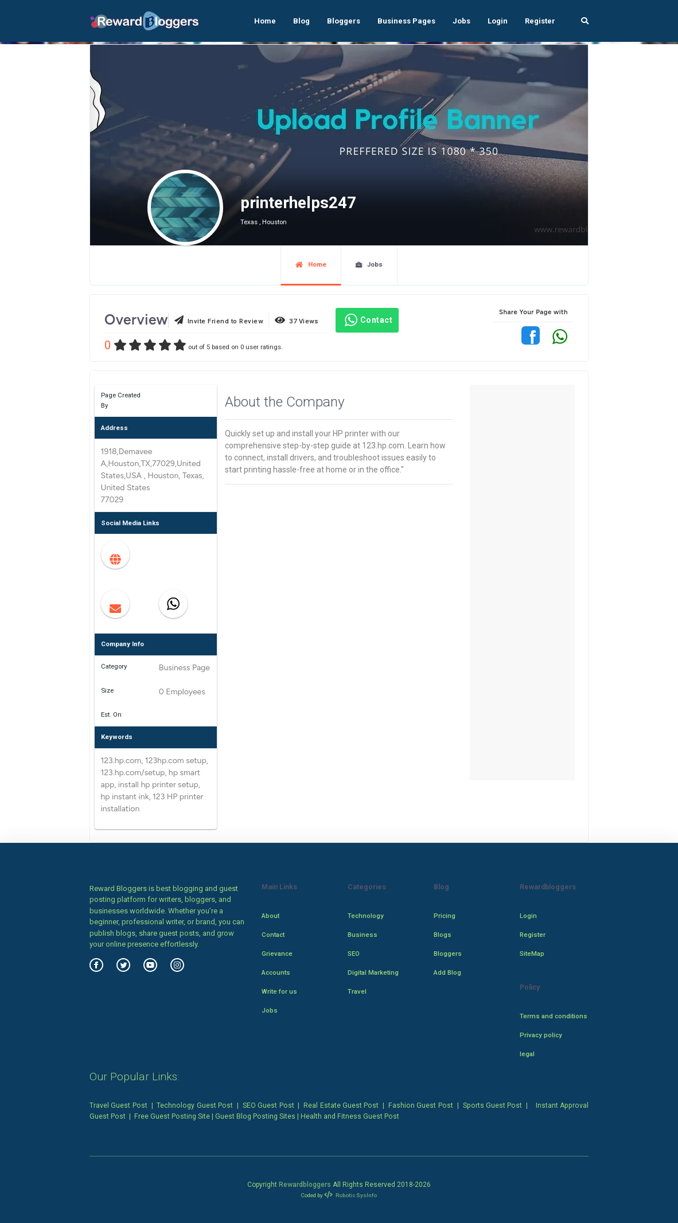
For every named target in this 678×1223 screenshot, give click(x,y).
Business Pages (406, 21)
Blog (301, 21)
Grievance (277, 954)
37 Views (296, 320)
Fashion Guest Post (420, 1105)
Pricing (444, 916)
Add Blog (447, 972)
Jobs (461, 21)
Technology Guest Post (195, 1105)
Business (362, 935)
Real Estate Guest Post (341, 1105)
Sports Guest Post (493, 1105)
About (270, 916)
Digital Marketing (373, 972)
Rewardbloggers (305, 1185)
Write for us (279, 991)
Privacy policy (541, 1035)
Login (498, 21)
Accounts (276, 972)
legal (527, 1054)
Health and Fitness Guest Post (350, 1116)
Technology (366, 916)
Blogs (442, 935)
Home (265, 21)
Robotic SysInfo (350, 1195)
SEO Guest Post (268, 1105)
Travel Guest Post (118, 1105)
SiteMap (532, 954)
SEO (354, 954)
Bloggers (343, 21)
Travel (357, 991)
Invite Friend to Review (218, 320)
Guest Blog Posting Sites (255, 1116)
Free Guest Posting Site (172, 1116)
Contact (367, 320)
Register (540, 21)
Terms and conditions (553, 1016)
